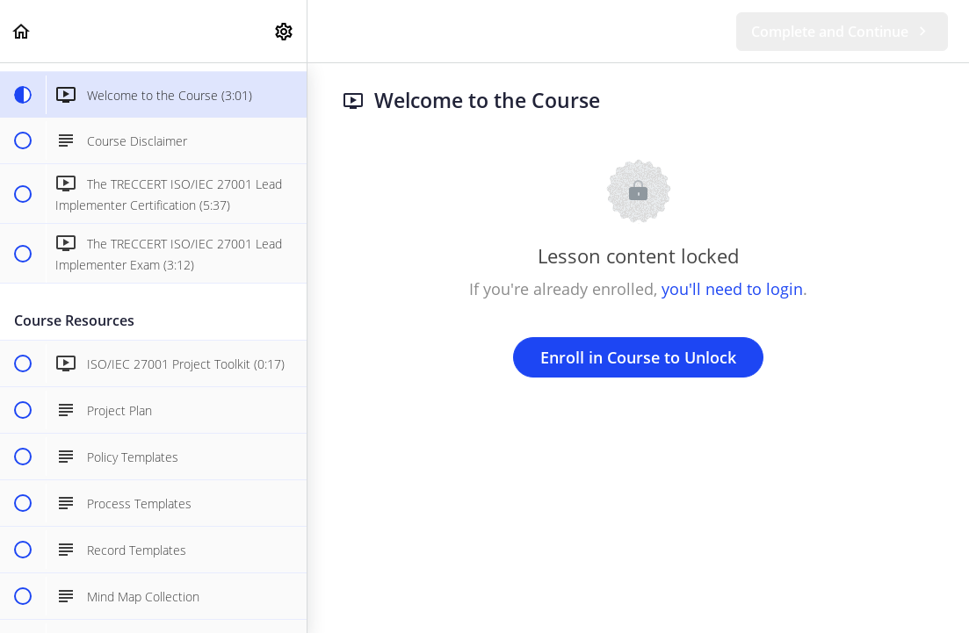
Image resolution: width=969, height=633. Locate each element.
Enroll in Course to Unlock (638, 357)
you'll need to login (732, 288)
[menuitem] (285, 31)
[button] (22, 31)
